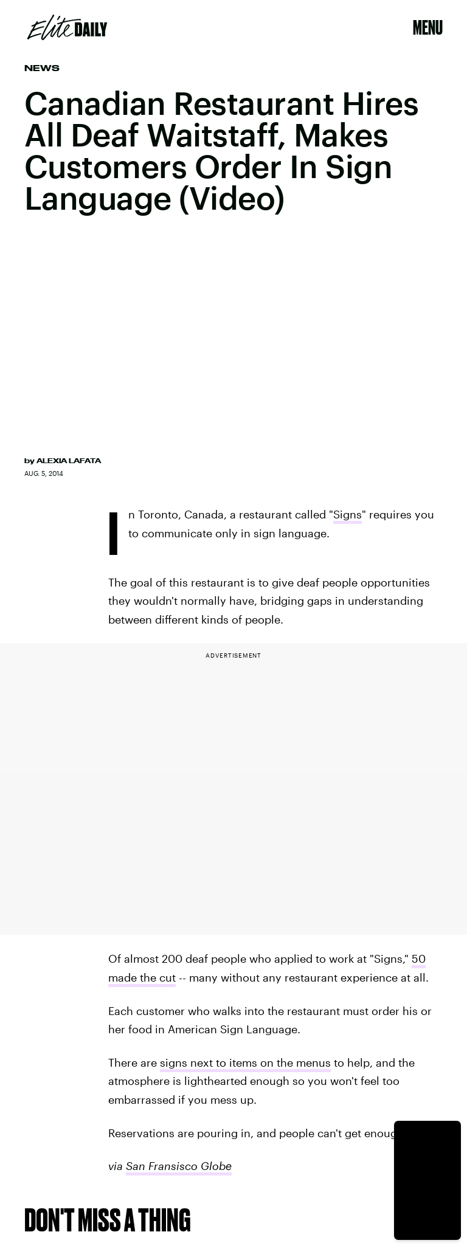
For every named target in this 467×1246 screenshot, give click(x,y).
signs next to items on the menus (245, 1062)
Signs (347, 514)
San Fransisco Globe (179, 1165)
